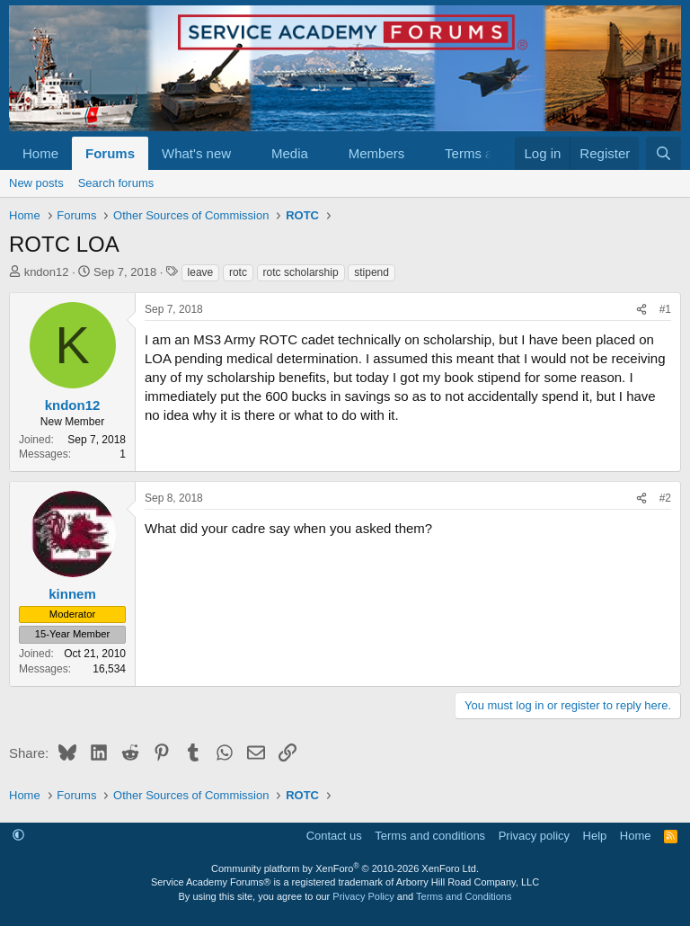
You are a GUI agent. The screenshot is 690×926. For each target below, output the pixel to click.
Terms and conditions (430, 835)
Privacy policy (534, 835)
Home (40, 153)
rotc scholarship (301, 272)
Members (377, 153)
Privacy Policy (363, 896)
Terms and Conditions (463, 896)
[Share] (641, 309)
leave (201, 272)
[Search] (663, 153)
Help (595, 835)
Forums (110, 153)
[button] (245, 153)
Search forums (116, 183)
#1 (665, 309)
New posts (36, 183)
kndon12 (46, 272)
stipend (371, 272)
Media (289, 153)
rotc (238, 272)
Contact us (334, 835)
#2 (665, 498)
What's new (196, 153)
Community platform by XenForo (345, 868)
